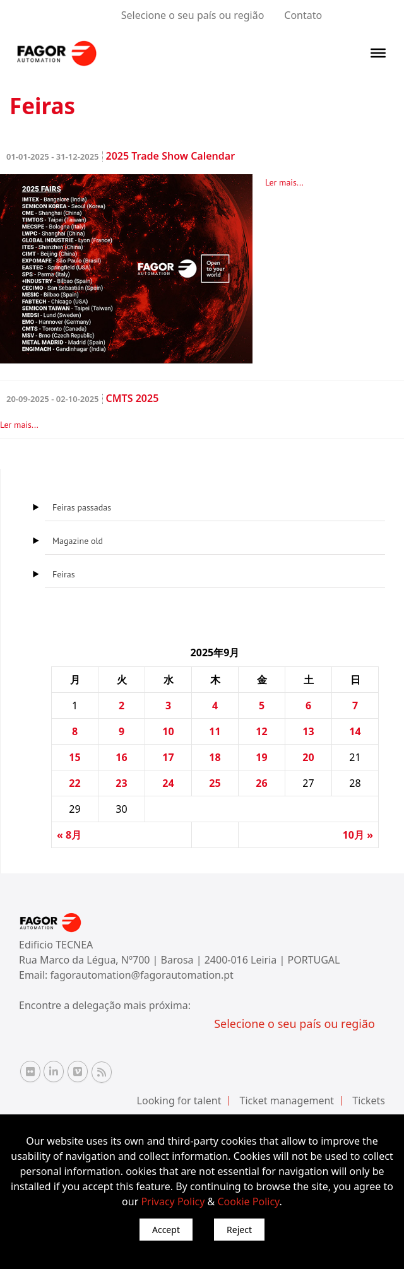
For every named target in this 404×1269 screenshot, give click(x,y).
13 (308, 731)
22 (74, 783)
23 (121, 783)
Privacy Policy (173, 1201)
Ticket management (287, 1100)
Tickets (368, 1100)
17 (168, 757)
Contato (303, 15)
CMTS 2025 (82, 398)
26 (261, 783)
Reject (239, 1230)
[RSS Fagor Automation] (102, 1072)
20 (308, 757)
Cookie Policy (248, 1201)
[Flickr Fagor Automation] (30, 1071)
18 (214, 757)
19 (261, 757)
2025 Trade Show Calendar (120, 156)
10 (168, 731)
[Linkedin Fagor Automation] (54, 1071)
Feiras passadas (81, 507)
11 (214, 731)
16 (121, 757)
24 (168, 783)
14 (354, 731)
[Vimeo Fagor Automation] (78, 1071)
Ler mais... (284, 182)
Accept (166, 1230)
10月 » (358, 835)
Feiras (63, 574)
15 (74, 757)
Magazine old (77, 540)
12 (261, 731)
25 (214, 783)
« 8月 (69, 835)
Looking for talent (179, 1100)
